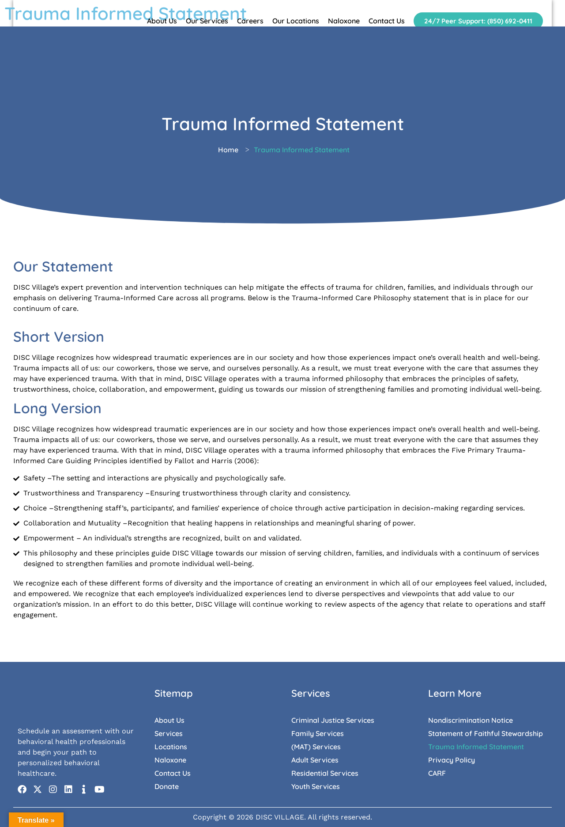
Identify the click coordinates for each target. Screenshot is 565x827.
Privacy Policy (451, 759)
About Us (162, 20)
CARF (437, 773)
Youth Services (315, 786)
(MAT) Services (316, 746)
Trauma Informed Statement (476, 746)
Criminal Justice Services (332, 720)
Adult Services (315, 759)
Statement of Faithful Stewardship (485, 733)
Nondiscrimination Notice (470, 720)
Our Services (207, 20)
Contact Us (387, 20)
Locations (170, 746)
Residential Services (324, 773)
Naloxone (344, 20)
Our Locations (295, 20)
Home (228, 149)
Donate (166, 786)
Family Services (317, 733)
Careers (250, 20)
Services (168, 733)
